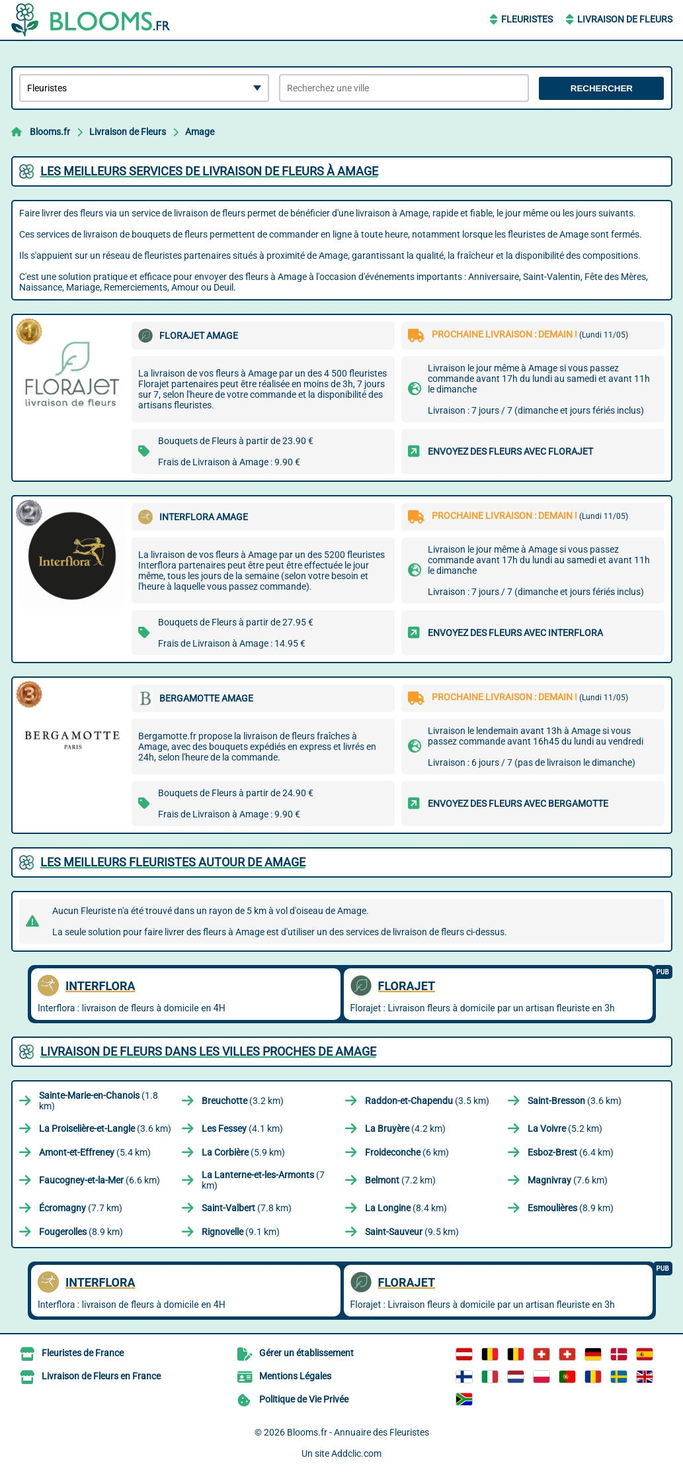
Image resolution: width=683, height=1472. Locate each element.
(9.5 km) (412, 1231)
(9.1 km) (241, 1231)
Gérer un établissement (306, 1353)
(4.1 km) (242, 1128)
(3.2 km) (243, 1100)
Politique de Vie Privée (303, 1399)
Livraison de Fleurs (624, 19)
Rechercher (602, 88)
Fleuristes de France (83, 1353)
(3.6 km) (575, 1100)
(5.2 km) (565, 1128)
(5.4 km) (95, 1152)
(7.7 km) (80, 1208)
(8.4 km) (406, 1208)
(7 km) (263, 1180)
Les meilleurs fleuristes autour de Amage (172, 862)
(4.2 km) (405, 1128)
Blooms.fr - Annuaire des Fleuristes (358, 1432)
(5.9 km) (243, 1152)
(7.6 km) (568, 1180)
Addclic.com (356, 1453)
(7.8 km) (247, 1208)
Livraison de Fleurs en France (101, 1376)
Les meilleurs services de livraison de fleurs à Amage (209, 171)
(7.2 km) (400, 1180)
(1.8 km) (98, 1100)
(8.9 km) (571, 1208)
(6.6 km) (99, 1180)
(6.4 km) (571, 1152)
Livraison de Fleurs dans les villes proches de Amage (208, 1051)
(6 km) (407, 1152)
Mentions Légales (295, 1376)
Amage (199, 131)
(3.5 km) (427, 1100)
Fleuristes (527, 19)
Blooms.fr (50, 131)
